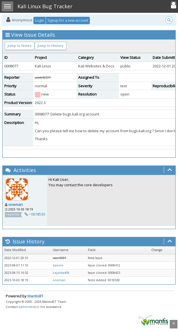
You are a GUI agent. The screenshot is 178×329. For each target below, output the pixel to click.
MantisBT (35, 296)
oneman (15, 204)
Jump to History (51, 45)
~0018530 (37, 214)
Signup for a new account (68, 20)
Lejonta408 (61, 273)
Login (39, 20)
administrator (29, 307)
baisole (58, 265)
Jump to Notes (20, 45)
